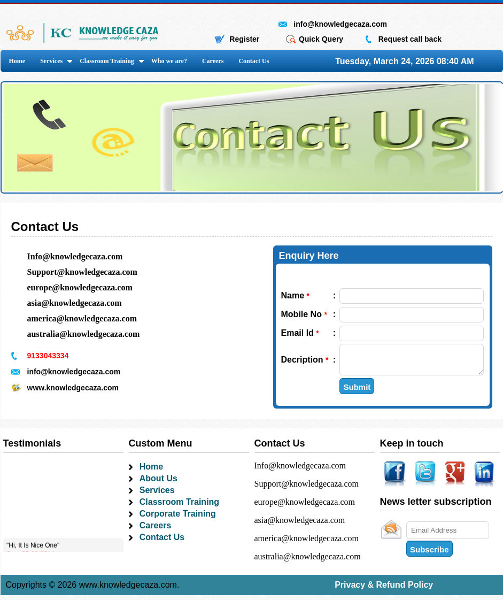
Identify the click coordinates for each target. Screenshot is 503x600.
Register (244, 39)
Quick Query (321, 39)
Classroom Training (107, 61)
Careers (212, 61)
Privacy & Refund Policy (384, 589)
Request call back (410, 39)
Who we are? (169, 61)
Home (17, 61)
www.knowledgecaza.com (73, 387)
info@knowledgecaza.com (340, 24)
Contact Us (253, 61)
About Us (158, 483)
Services (51, 61)
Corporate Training (178, 518)
